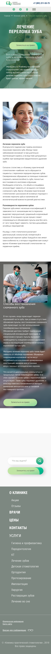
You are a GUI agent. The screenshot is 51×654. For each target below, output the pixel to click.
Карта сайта (7, 624)
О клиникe (18, 493)
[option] (25, 48)
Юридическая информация (13, 621)
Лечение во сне (20, 601)
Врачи (14, 512)
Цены (14, 520)
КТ (12, 554)
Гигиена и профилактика (26, 543)
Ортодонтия (18, 572)
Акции (15, 500)
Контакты (18, 528)
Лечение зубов (20, 560)
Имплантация (19, 584)
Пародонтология (21, 549)
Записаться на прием (25, 45)
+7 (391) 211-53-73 (41, 3)
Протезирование (21, 578)
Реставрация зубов (22, 595)
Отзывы (16, 506)
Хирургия (17, 589)
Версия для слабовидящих (14, 630)
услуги (15, 536)
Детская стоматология (25, 566)
